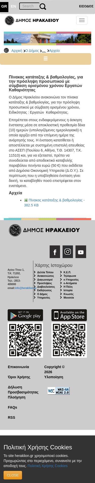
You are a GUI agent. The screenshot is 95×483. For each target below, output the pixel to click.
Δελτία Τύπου (45, 272)
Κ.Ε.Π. (67, 272)
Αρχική (16, 51)
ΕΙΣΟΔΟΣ (86, 6)
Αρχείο (54, 51)
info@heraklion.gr (25, 288)
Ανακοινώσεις (45, 276)
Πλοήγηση (16, 397)
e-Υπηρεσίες (71, 279)
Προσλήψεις (44, 283)
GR (4, 6)
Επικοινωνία (18, 367)
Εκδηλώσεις (44, 290)
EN (13, 6)
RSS (11, 417)
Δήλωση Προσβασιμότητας (22, 389)
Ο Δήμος (32, 51)
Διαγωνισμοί (44, 279)
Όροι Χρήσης (19, 377)
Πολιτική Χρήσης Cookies (48, 466)
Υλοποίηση (53, 377)
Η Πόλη (68, 286)
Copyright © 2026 (54, 369)
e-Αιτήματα (70, 283)
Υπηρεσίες (43, 297)
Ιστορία (68, 290)
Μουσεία (69, 297)
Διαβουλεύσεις (46, 286)
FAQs (12, 407)
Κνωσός (68, 294)
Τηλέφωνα (70, 276)
